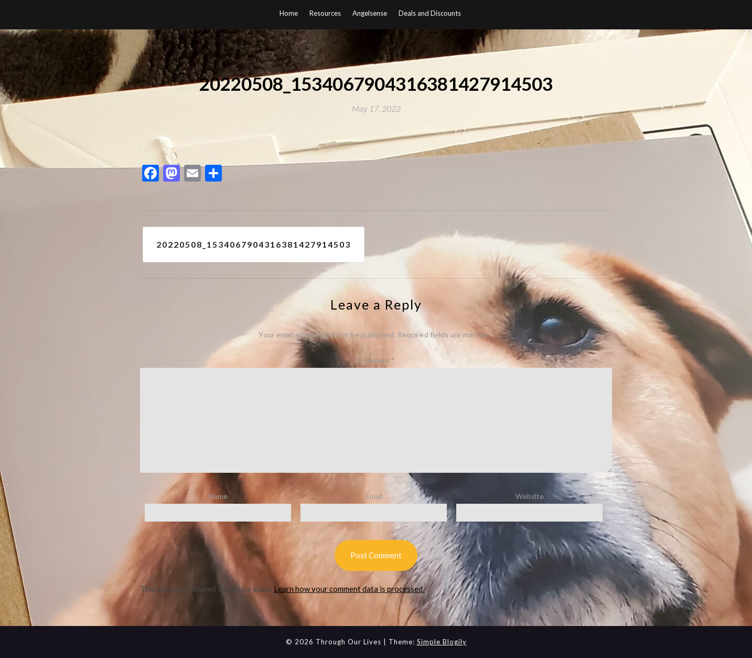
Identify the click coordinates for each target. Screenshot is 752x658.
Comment (376, 360)
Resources (325, 13)
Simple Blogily (442, 642)
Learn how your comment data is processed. (349, 588)
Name (218, 496)
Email (374, 496)
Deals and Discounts (430, 13)
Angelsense (369, 13)
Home (289, 13)
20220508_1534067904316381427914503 (253, 244)
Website (529, 496)
